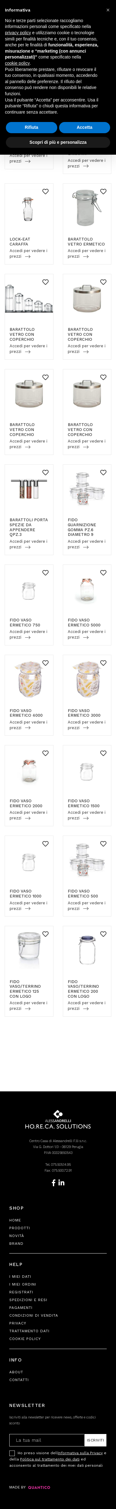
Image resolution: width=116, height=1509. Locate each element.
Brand (16, 1243)
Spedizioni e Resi (28, 1300)
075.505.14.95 (61, 1165)
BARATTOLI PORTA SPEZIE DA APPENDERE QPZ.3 (29, 527)
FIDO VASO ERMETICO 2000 (26, 803)
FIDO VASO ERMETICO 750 (25, 622)
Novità (16, 1236)
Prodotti (19, 1228)
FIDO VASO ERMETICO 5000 (84, 622)
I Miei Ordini (22, 1284)
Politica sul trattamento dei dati (49, 1459)
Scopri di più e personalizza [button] (57, 142)
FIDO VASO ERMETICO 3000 (84, 713)
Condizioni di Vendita (33, 1315)
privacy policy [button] (18, 32)
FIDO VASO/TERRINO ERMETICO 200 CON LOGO (83, 989)
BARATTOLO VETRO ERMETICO (86, 241)
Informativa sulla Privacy (80, 1453)
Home (15, 1220)
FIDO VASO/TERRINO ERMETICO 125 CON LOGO (25, 989)
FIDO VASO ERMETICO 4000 (26, 713)
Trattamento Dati (29, 1331)
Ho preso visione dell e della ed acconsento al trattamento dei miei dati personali (57, 1459)
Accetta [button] (84, 127)
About (16, 1372)
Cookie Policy (25, 1339)
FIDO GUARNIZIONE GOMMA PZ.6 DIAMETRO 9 (82, 527)
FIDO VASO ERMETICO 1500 (84, 803)
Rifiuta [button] (31, 127)
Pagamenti (20, 1307)
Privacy (17, 1323)
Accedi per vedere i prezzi (28, 158)
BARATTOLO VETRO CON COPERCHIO (22, 334)
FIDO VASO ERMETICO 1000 (25, 893)
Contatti (19, 1380)
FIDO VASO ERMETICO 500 (83, 893)
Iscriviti (95, 1440)
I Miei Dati (20, 1276)
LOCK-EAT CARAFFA (20, 241)
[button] (108, 10)
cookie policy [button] (17, 63)
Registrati (21, 1292)
